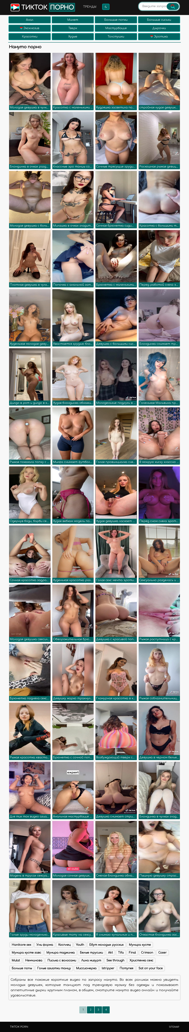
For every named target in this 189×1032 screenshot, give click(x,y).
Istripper (108, 968)
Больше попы (22, 968)
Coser (162, 952)
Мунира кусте (140, 944)
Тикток (42, 7)
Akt (110, 952)
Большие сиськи (159, 19)
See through (115, 960)
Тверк (72, 28)
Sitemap (174, 1027)
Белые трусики (91, 952)
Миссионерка (86, 968)
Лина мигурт (91, 960)
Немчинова (33, 960)
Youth (80, 944)
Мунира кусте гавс (26, 952)
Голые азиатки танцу (54, 968)
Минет (72, 19)
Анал (29, 19)
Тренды (89, 6)
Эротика (159, 36)
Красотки (29, 36)
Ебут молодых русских (106, 944)
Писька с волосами (61, 960)
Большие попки (115, 19)
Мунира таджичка (60, 952)
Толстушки (116, 36)
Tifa (121, 952)
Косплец (64, 944)
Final (132, 952)
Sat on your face (150, 968)
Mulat (16, 960)
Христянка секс (141, 960)
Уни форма (44, 944)
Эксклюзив (29, 28)
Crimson (147, 952)
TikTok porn (19, 1026)
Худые (72, 36)
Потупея (126, 968)
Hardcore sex (21, 944)
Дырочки (159, 28)
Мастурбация (116, 28)
